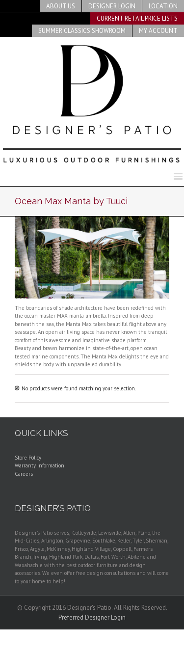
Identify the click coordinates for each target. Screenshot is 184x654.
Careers (24, 473)
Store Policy (28, 457)
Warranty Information (39, 465)
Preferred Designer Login (92, 617)
